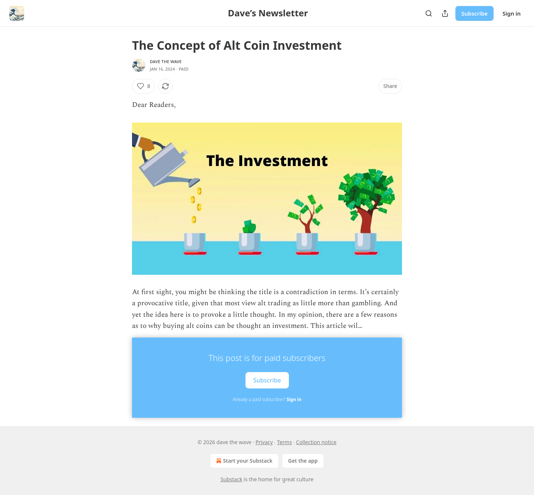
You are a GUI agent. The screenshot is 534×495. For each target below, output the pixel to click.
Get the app (303, 460)
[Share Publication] (445, 13)
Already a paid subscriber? (267, 399)
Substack (232, 479)
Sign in (511, 13)
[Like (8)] (143, 86)
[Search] (428, 13)
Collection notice (316, 442)
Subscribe (474, 13)
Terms (284, 442)
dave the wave (166, 61)
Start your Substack (243, 461)
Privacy (264, 442)
